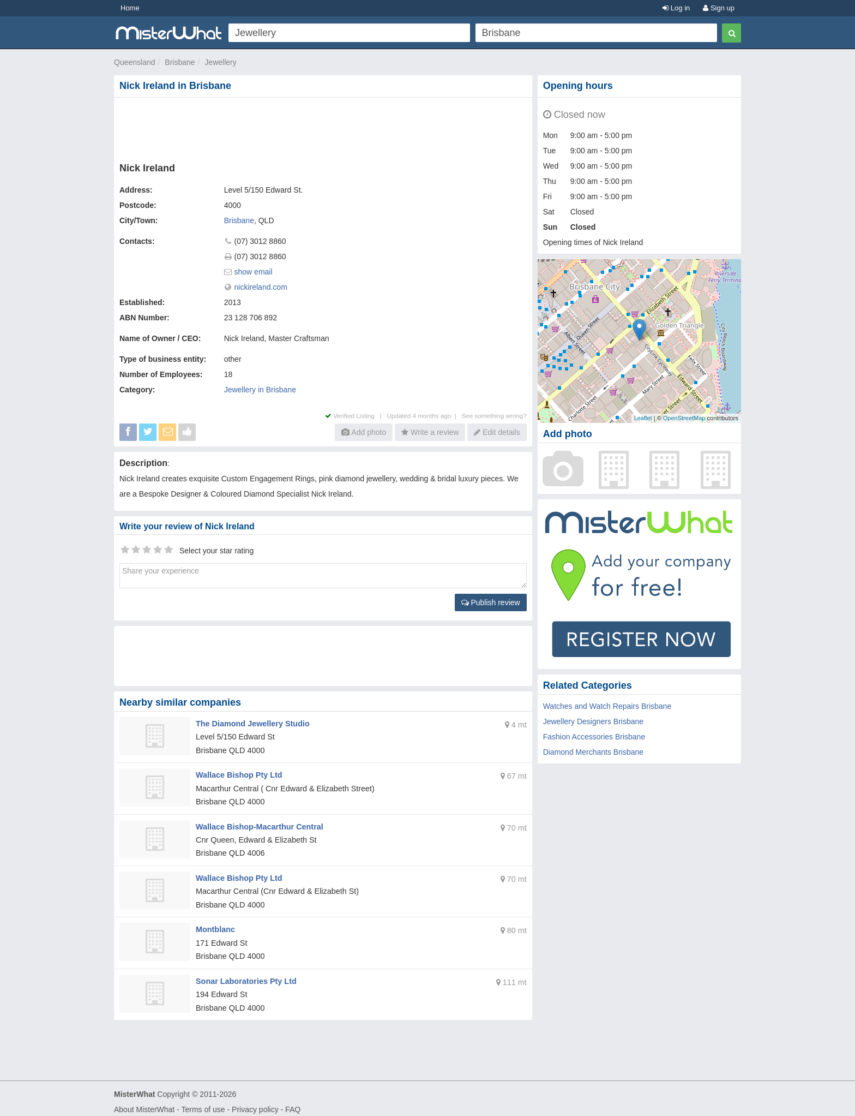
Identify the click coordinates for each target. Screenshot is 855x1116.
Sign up (718, 8)
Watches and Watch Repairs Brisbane (607, 706)
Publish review (490, 602)
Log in (676, 8)
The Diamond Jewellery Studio (251, 723)
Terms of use (203, 1103)
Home (130, 8)
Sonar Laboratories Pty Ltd (245, 975)
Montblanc (215, 924)
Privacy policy (255, 1103)
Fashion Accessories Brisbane (594, 736)
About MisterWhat (144, 1103)
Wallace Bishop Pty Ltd (238, 773)
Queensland (134, 62)
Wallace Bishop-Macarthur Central (258, 823)
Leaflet (643, 418)
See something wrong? (493, 415)
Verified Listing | (356, 415)
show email (253, 271)
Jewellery (220, 62)
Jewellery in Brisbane (260, 389)
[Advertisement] (325, 127)
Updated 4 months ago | (424, 415)
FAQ (292, 1103)
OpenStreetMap (684, 418)
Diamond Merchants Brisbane (593, 752)
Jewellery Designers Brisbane (593, 721)
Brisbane (180, 62)
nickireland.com (260, 287)
